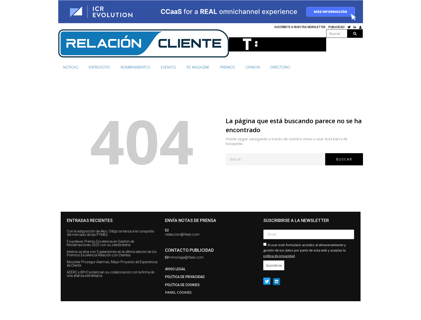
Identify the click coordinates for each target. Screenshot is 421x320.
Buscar (344, 159)
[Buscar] (354, 34)
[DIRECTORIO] (280, 67)
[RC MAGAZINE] (200, 67)
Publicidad (336, 27)
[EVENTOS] (171, 67)
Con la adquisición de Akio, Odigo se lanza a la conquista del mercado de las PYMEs (110, 233)
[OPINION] (255, 67)
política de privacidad (279, 256)
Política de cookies (182, 285)
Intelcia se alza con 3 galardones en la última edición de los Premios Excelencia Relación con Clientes (112, 253)
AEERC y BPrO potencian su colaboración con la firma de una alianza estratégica (110, 274)
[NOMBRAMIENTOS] (138, 67)
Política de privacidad (185, 277)
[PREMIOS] (230, 67)
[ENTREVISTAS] (102, 67)
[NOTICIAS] (73, 67)
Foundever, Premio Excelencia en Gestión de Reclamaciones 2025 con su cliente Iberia (100, 243)
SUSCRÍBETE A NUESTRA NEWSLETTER (299, 27)
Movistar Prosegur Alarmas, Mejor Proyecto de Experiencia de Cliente (112, 263)
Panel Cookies (178, 292)
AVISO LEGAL (175, 269)
